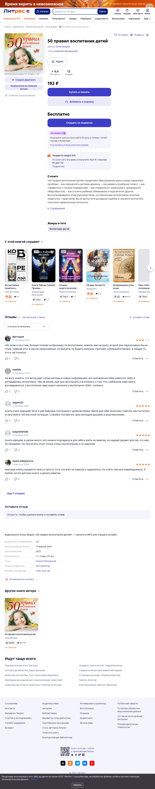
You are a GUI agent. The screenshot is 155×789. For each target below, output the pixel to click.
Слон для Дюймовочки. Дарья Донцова (25, 670)
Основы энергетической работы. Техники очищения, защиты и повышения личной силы (69, 287)
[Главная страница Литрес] (17, 11)
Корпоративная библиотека (57, 737)
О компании (11, 703)
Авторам (47, 708)
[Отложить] (25, 252)
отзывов (69, 74)
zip (48, 570)
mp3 (43, 570)
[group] (77, 338)
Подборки (85, 18)
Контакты (10, 708)
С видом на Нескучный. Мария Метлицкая (100, 670)
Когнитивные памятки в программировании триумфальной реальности (16, 287)
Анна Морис (11, 638)
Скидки (72, 18)
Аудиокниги (101, 18)
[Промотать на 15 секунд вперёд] (17, 784)
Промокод (29, 18)
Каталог (42, 11)
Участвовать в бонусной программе (69, 145)
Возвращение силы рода (123, 287)
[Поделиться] (148, 34)
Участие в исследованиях (18, 718)
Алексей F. (91, 288)
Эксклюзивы (118, 18)
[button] (55, 72)
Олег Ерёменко (121, 291)
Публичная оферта (127, 703)
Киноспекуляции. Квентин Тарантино (98, 685)
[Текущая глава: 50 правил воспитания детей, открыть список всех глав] (22, 784)
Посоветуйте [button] (59, 159)
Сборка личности (95, 285)
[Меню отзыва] (147, 358)
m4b (38, 570)
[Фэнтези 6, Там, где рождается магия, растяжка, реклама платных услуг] (77, 4)
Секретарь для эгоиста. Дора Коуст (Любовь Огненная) (33, 685)
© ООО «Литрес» (77, 773)
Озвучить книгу (50, 732)
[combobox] (75, 11)
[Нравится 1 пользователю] (8, 450)
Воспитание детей (59, 229)
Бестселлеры (87, 708)
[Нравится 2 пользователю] (8, 358)
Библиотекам (49, 713)
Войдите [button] (12, 514)
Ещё (146, 18)
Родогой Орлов (67, 291)
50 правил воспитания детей (20, 634)
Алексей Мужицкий (46, 561)
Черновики (134, 18)
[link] (73, 337)
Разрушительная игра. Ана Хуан (21, 665)
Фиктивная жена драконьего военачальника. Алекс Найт (34, 680)
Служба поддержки (15, 723)
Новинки (43, 18)
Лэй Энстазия (12, 291)
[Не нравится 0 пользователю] (17, 358)
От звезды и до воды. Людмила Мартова (99, 675)
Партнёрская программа (55, 723)
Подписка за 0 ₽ (12, 18)
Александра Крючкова (38, 293)
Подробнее (58, 166)
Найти (102, 11)
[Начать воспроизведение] (7, 783)
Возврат (9, 727)
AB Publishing (43, 566)
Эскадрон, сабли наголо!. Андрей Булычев (100, 665)
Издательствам (50, 703)
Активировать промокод (93, 703)
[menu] (26, 326)
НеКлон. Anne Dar (88, 680)
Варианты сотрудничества (56, 718)
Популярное (58, 18)
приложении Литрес (83, 751)
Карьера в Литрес (14, 713)
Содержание (57, 208)
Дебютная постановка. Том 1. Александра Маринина (31, 675)
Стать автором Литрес (54, 727)
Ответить (137, 358)
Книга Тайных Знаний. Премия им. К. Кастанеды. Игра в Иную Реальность (43, 287)
